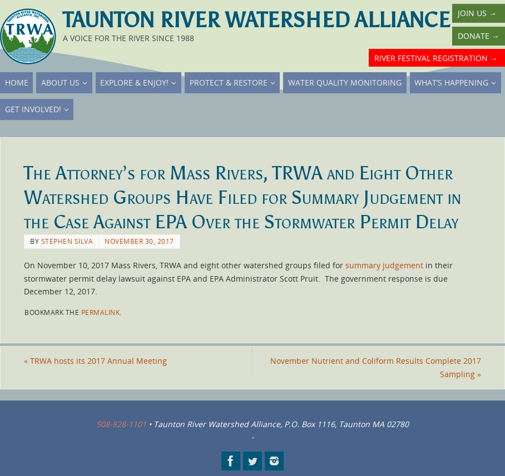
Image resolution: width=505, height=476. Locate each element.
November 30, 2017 (139, 241)
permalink (100, 312)
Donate (478, 36)
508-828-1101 (121, 424)
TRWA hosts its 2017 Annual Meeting (95, 360)
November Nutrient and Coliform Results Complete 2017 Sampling (375, 367)
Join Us (477, 13)
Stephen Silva (67, 241)
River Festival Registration (436, 58)
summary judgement (384, 265)
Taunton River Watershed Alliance (256, 20)
